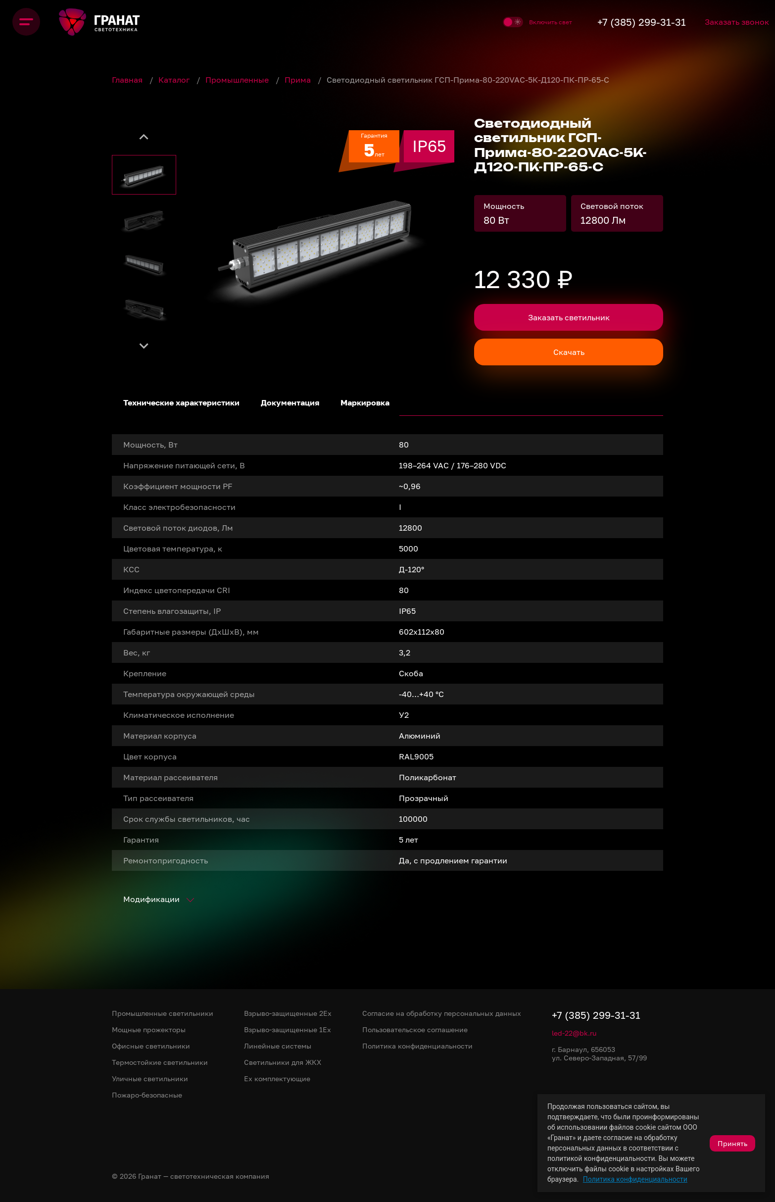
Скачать (568, 352)
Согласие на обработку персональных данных (441, 1013)
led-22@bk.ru (574, 1033)
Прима (299, 80)
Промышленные (238, 80)
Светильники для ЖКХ (282, 1062)
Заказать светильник (569, 317)
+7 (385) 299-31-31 (619, 22)
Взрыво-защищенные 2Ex (288, 1013)
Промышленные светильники (162, 1013)
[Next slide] (144, 345)
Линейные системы (277, 1046)
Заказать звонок (727, 22)
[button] (144, 175)
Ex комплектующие (277, 1078)
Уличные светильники (150, 1078)
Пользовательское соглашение (415, 1029)
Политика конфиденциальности (635, 1179)
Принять (732, 1143)
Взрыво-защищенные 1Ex (287, 1029)
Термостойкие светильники (160, 1062)
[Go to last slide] (144, 137)
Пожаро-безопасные (147, 1095)
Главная (128, 80)
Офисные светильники (151, 1046)
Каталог (175, 80)
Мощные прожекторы (149, 1029)
